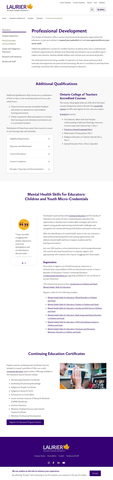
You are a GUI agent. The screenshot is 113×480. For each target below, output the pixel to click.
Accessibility (51, 456)
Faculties (30, 18)
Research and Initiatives (12, 56)
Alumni (88, 3)
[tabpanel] (24, 235)
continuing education (15, 371)
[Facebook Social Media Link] (54, 463)
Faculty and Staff (9, 61)
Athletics (102, 3)
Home (4, 18)
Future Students (63, 3)
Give (94, 3)
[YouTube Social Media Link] (63, 463)
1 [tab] (22, 263)
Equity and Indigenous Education (11, 50)
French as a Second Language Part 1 (78, 129)
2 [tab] (25, 263)
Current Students (77, 3)
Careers (61, 456)
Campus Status (39, 456)
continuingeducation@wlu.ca (55, 275)
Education (40, 18)
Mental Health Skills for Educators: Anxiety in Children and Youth (74, 304)
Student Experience (10, 36)
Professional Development (9, 42)
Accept (95, 473)
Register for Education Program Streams (26, 422)
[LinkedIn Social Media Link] (59, 463)
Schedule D (64, 114)
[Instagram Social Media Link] (49, 463)
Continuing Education (77, 215)
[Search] (91, 9)
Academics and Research (17, 18)
